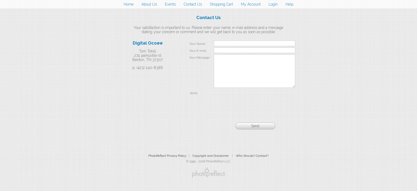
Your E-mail (197, 51)
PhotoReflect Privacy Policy (167, 162)
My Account (251, 4)
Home (129, 4)
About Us (149, 4)
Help (289, 4)
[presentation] (254, 106)
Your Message (199, 57)
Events (170, 4)
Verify (194, 99)
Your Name (197, 44)
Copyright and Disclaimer (211, 162)
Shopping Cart (221, 4)
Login (273, 4)
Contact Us (193, 4)
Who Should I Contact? (252, 162)
